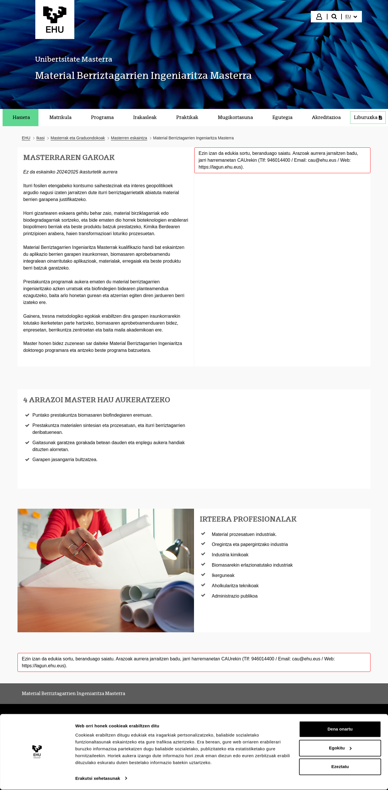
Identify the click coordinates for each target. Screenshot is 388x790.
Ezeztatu (340, 767)
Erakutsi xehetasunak (97, 778)
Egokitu (340, 748)
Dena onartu (340, 729)
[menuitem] (351, 16)
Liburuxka (370, 119)
